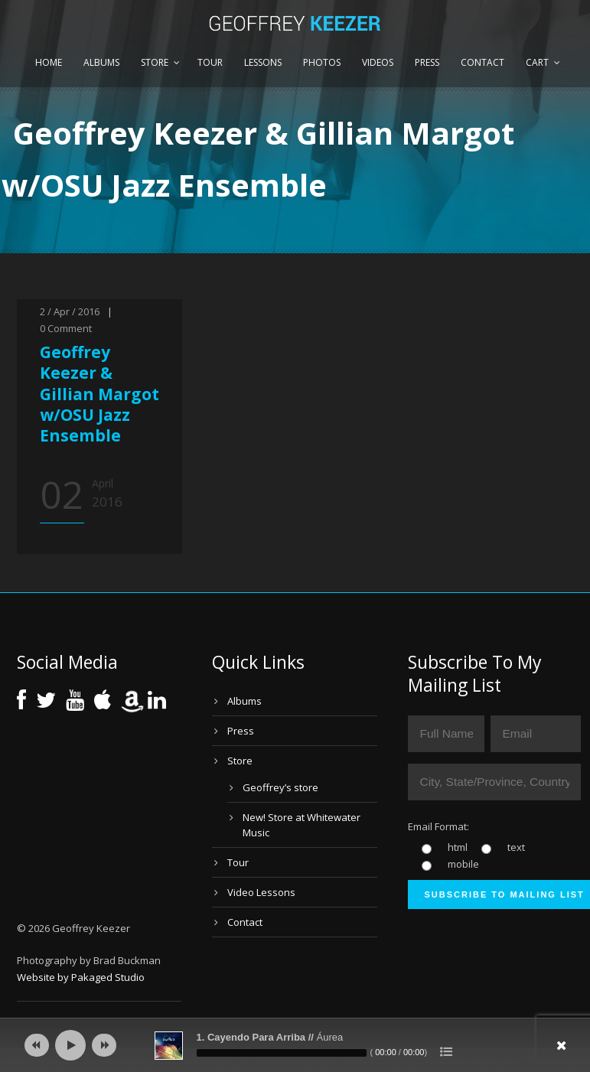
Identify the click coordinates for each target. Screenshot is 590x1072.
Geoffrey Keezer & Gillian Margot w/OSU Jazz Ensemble (99, 393)
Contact (482, 62)
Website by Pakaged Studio (81, 977)
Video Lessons (261, 892)
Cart (537, 62)
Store (154, 62)
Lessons (263, 62)
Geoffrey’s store (280, 787)
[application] (295, 1045)
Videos (377, 62)
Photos (322, 62)
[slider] (282, 1053)
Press (427, 62)
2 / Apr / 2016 (69, 311)
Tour (210, 62)
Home (48, 62)
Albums (101, 62)
